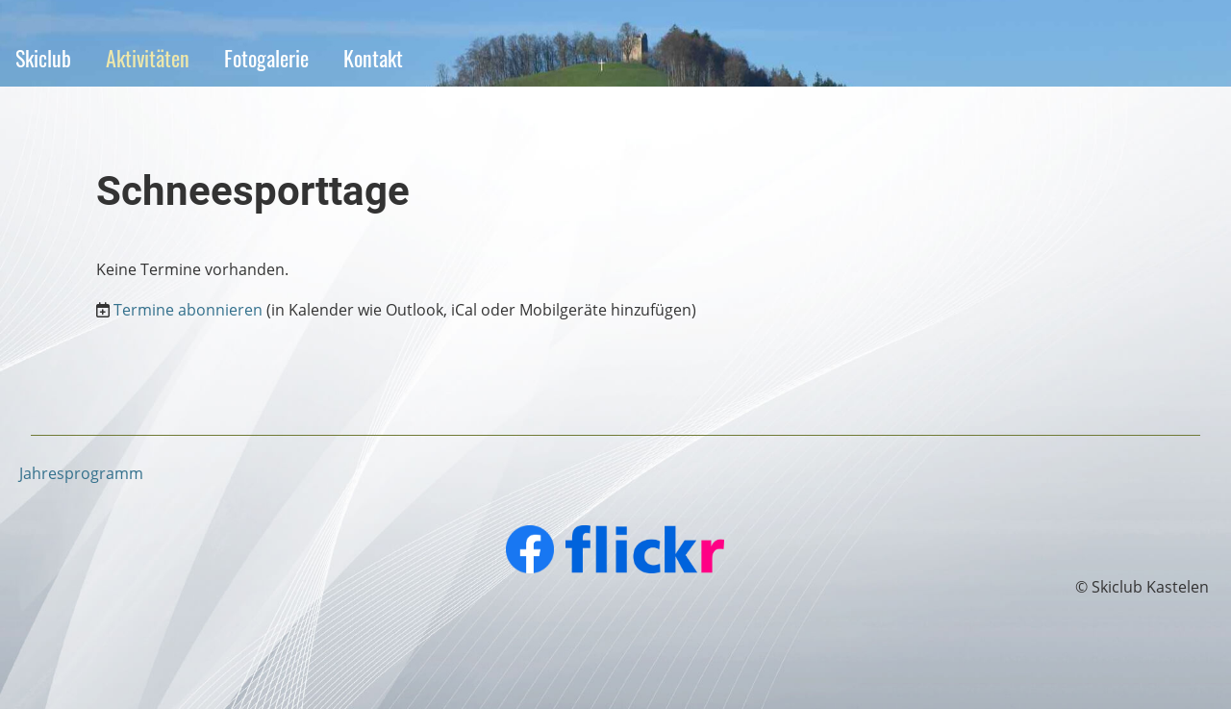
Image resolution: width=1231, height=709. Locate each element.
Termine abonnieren (188, 309)
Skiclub (43, 57)
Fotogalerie (266, 57)
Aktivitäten (147, 57)
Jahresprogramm (81, 473)
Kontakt (373, 57)
